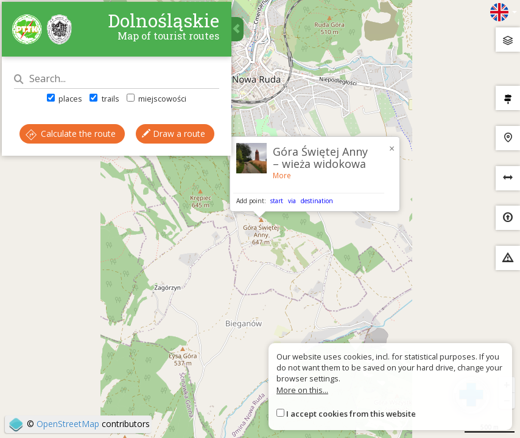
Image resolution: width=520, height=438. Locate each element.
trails (106, 102)
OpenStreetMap (68, 423)
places (67, 102)
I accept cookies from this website (351, 413)
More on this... (302, 389)
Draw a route (117, 174)
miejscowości (158, 102)
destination (317, 200)
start (276, 200)
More (282, 175)
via (292, 200)
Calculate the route (117, 138)
